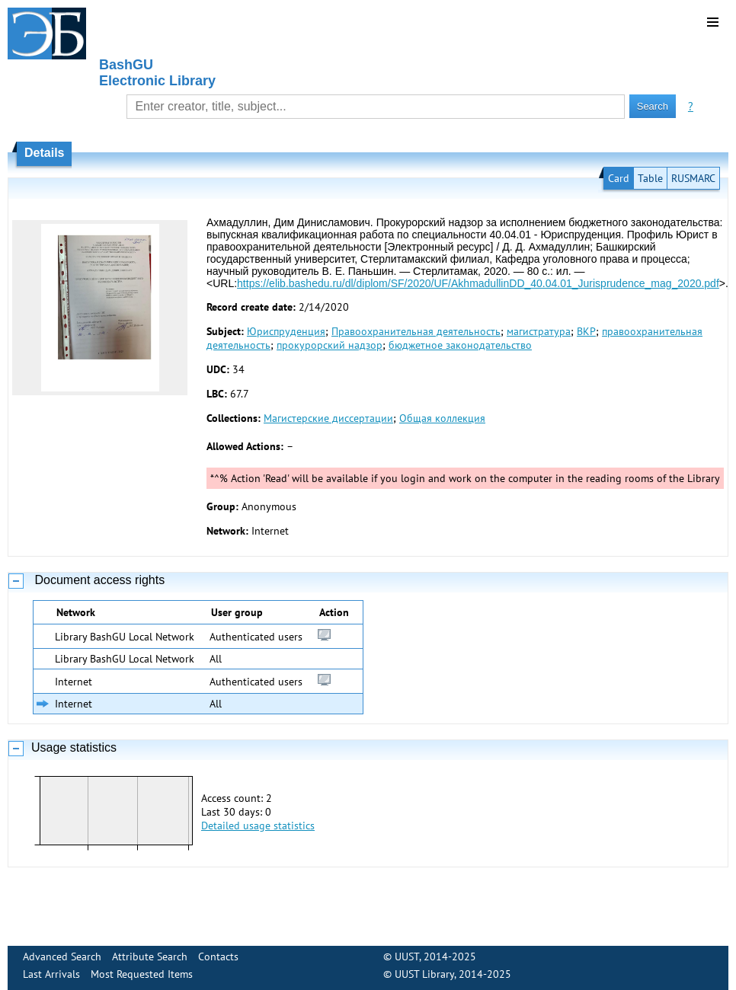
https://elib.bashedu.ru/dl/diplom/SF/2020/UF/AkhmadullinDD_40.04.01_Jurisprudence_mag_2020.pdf (478, 283)
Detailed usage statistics (258, 825)
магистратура (539, 331)
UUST (407, 956)
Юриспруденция (286, 331)
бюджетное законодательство (460, 345)
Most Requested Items (142, 974)
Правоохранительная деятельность (416, 331)
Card (618, 178)
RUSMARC (693, 178)
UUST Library (424, 974)
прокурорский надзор (329, 345)
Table (650, 178)
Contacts (218, 956)
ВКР (586, 331)
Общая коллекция (442, 418)
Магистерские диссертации (328, 418)
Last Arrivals (51, 974)
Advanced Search (62, 956)
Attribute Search (149, 956)
